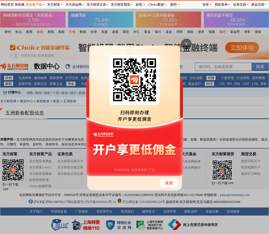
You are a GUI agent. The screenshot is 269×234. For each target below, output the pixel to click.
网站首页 (7, 4)
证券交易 (239, 4)
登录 (205, 4)
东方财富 (53, 4)
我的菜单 (221, 4)
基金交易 (257, 4)
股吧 (173, 4)
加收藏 (19, 4)
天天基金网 (74, 4)
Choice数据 (156, 4)
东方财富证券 (96, 4)
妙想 (139, 4)
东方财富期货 (120, 4)
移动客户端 (34, 4)
